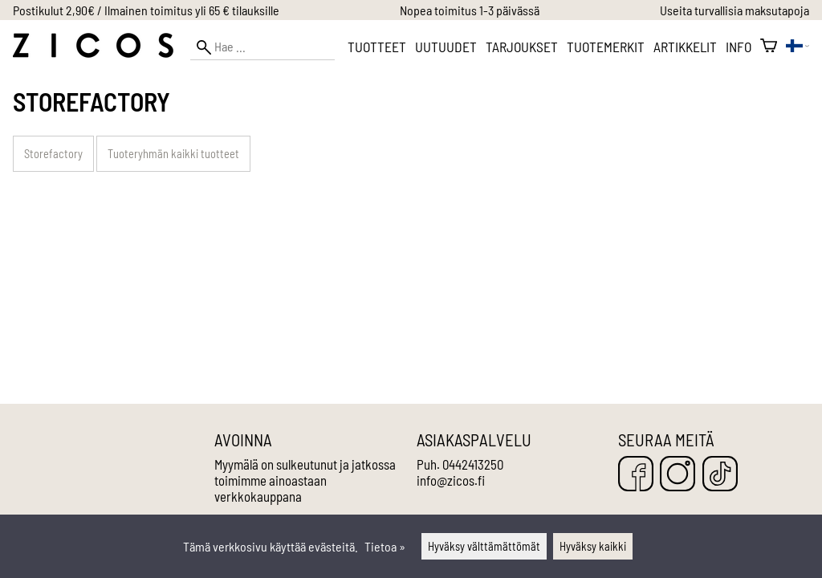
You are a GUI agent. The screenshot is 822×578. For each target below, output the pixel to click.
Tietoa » (384, 546)
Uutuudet (446, 46)
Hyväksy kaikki (593, 546)
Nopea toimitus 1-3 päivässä (469, 10)
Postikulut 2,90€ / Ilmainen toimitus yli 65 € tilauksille (146, 10)
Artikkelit (685, 46)
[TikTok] (720, 475)
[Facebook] (635, 475)
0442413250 (472, 464)
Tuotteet (377, 46)
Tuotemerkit (606, 46)
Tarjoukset (522, 46)
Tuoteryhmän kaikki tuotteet (173, 154)
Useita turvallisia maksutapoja (734, 10)
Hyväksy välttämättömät (484, 546)
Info (738, 46)
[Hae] (262, 47)
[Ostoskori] (768, 46)
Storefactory (53, 154)
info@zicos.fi (451, 480)
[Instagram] (677, 475)
